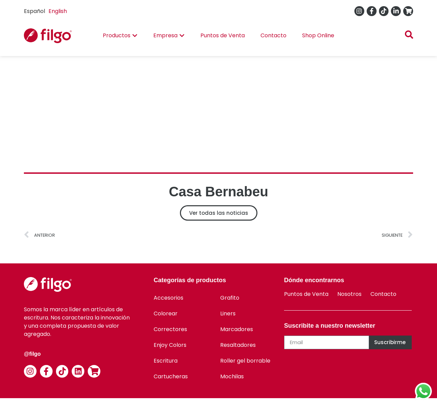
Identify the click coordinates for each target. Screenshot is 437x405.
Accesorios (168, 298)
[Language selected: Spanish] (47, 11)
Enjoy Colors (170, 345)
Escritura (166, 361)
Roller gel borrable (245, 361)
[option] (57, 11)
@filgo (32, 354)
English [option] (57, 11)
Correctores (170, 329)
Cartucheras (171, 376)
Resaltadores (238, 345)
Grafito (229, 298)
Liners (228, 313)
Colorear (166, 313)
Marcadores (236, 329)
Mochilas (232, 376)
